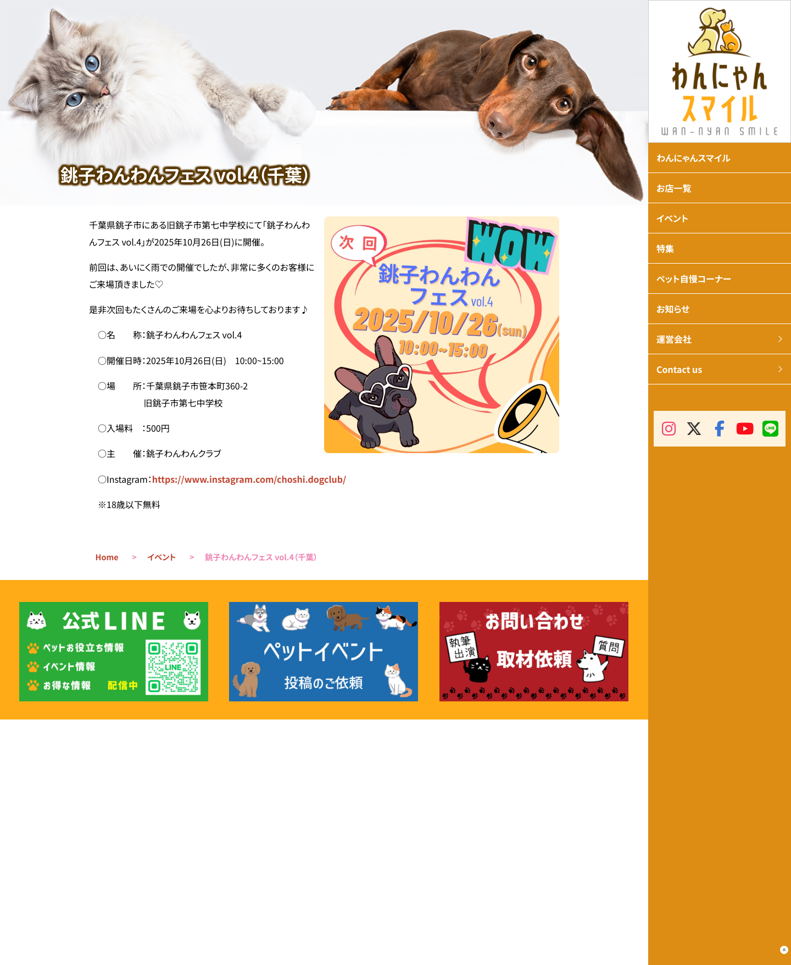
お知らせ (672, 308)
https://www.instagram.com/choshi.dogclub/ (249, 479)
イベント (161, 557)
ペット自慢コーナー (693, 278)
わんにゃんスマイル (693, 157)
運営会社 (674, 338)
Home (107, 557)
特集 (665, 248)
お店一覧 (674, 187)
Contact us (679, 369)
